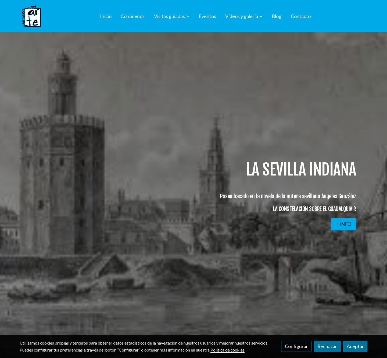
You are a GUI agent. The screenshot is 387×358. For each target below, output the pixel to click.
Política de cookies (227, 350)
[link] (31, 16)
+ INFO (343, 224)
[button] (171, 16)
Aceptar (355, 346)
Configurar (296, 346)
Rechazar (327, 346)
